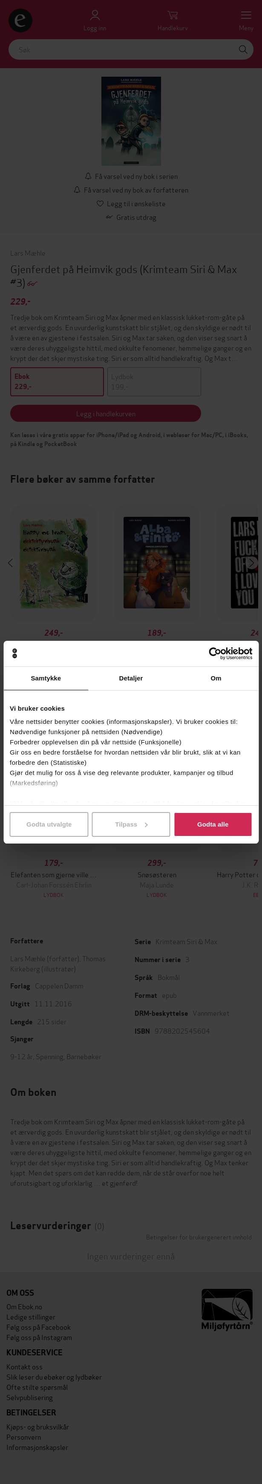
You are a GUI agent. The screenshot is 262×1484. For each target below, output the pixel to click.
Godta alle (213, 824)
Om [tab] (216, 678)
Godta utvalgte (49, 824)
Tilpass (131, 824)
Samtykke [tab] (46, 678)
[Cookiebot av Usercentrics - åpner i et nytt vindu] (215, 653)
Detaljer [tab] (131, 678)
